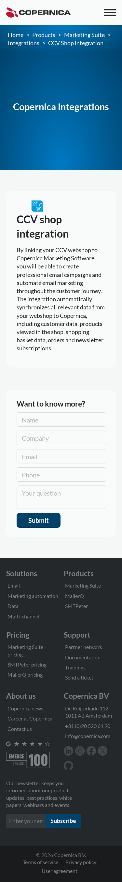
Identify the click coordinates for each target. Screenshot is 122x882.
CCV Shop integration (75, 42)
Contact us (19, 729)
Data (13, 606)
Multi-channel (23, 616)
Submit (38, 520)
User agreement (59, 871)
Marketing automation (32, 596)
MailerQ (74, 596)
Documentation (83, 657)
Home (15, 34)
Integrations (23, 42)
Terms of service (40, 862)
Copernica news (25, 708)
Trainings (75, 667)
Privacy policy (80, 862)
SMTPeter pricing (27, 664)
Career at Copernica (29, 718)
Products (43, 34)
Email (13, 585)
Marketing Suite (84, 34)
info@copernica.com (87, 736)
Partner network (83, 647)
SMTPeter (76, 606)
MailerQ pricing (25, 674)
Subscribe (63, 820)
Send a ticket (79, 677)
